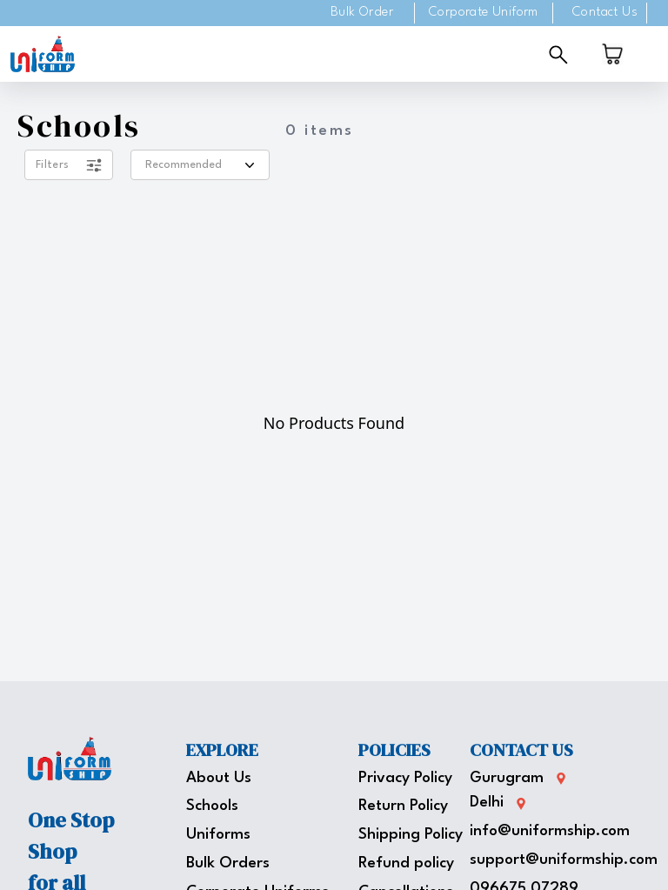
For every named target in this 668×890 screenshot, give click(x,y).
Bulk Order (362, 12)
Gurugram (507, 778)
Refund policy (406, 863)
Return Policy (403, 806)
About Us (218, 778)
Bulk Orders (228, 863)
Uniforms (218, 834)
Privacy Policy (405, 778)
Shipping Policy (410, 834)
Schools (212, 806)
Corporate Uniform (483, 12)
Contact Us (605, 12)
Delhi (487, 802)
